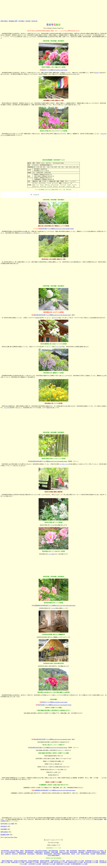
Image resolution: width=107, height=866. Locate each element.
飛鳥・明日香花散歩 (71, 850)
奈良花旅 (28, 21)
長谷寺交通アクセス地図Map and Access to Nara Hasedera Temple (57, 228)
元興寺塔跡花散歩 (101, 853)
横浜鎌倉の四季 (13, 21)
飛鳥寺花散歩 (81, 850)
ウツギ (52, 525)
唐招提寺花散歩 (48, 853)
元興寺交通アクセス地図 (48, 864)
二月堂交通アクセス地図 (34, 864)
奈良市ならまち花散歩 (98, 850)
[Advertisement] (53, 10)
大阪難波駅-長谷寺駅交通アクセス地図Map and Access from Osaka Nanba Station (54, 605)
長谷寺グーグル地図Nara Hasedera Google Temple (54, 70)
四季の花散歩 (4, 21)
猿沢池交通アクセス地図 (60, 862)
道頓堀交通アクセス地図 (91, 860)
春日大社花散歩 (99, 819)
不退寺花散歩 (39, 853)
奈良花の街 (34, 21)
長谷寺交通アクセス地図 (7, 823)
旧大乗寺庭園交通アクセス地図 (79, 864)
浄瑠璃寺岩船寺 (38, 852)
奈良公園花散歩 (29, 852)
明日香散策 (47, 852)
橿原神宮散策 (22, 853)
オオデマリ (55, 317)
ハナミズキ (58, 346)
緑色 (48, 407)
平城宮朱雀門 (20, 852)
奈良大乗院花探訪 (53, 850)
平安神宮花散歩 (96, 852)
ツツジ (53, 608)
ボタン (97, 72)
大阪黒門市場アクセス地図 (58, 860)
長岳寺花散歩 (30, 853)
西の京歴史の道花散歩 (41, 850)
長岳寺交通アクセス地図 (46, 862)
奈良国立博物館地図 (33, 860)
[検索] (53, 195)
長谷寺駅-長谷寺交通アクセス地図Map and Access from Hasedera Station (52, 315)
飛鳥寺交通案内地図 (7, 860)
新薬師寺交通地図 (44, 860)
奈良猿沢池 (88, 852)
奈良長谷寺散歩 (85, 853)
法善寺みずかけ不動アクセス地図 (75, 860)
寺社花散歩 (21, 21)
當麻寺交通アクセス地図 (63, 864)
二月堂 (78, 853)
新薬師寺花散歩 (66, 853)
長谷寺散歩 (4, 826)
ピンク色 (51, 554)
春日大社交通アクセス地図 (91, 862)
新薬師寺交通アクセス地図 (75, 862)
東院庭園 (89, 850)
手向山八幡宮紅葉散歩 (53, 855)
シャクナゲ (23, 233)
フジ (103, 375)
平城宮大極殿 (54, 852)
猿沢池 (73, 853)
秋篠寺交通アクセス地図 (17, 862)
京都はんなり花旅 (64, 852)
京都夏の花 (8, 853)
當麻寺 (22, 850)
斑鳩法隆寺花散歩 (29, 850)
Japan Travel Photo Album (11, 837)
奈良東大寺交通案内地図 (20, 860)
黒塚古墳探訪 (57, 853)
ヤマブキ (6, 407)
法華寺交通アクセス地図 (32, 862)
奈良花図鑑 (4, 829)
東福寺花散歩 (73, 852)
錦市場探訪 (81, 852)
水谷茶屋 (92, 853)
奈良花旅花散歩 (5, 850)
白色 (37, 317)
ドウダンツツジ (64, 464)
